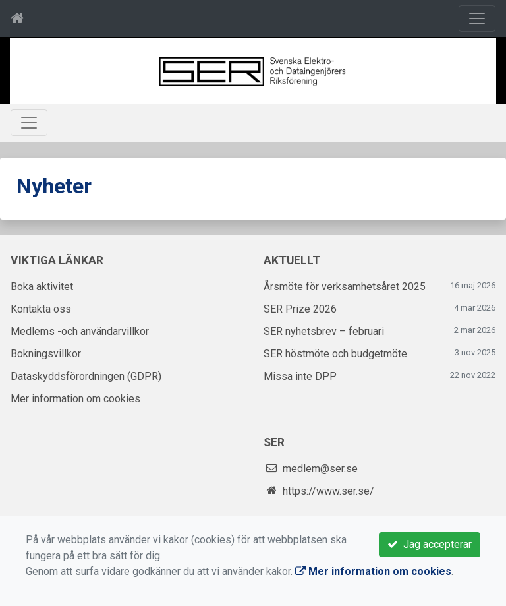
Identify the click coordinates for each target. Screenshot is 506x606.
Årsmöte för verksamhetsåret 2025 (345, 286)
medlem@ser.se (320, 468)
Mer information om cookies (75, 398)
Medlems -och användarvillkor (80, 331)
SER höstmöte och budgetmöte (335, 354)
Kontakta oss (41, 309)
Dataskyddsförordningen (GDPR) (86, 376)
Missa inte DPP (300, 376)
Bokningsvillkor (46, 354)
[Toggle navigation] (477, 18)
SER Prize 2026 (300, 309)
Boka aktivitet (42, 286)
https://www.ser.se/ (328, 491)
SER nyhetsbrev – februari (324, 331)
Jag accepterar (429, 544)
